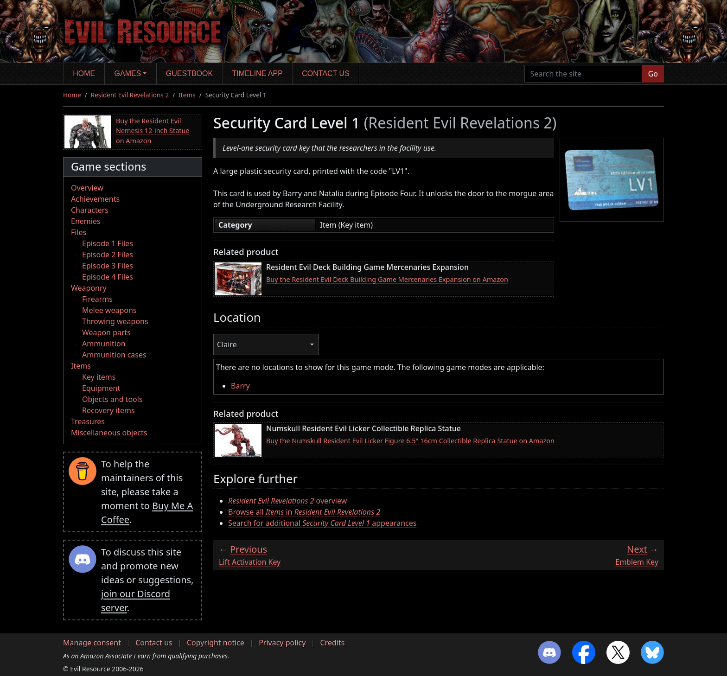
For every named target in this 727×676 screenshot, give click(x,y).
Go (653, 74)
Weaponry (89, 288)
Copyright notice (215, 643)
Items (187, 94)
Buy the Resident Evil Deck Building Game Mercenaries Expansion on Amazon (387, 279)
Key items (98, 377)
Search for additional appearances (322, 523)
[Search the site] (583, 74)
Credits (332, 643)
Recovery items (108, 410)
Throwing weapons (115, 321)
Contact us (326, 73)
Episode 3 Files (107, 266)
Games (128, 73)
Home (84, 73)
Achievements (95, 199)
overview (287, 501)
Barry (240, 386)
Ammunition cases (114, 355)
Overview (87, 188)
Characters (89, 210)
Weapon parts (106, 332)
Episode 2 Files (107, 254)
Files (78, 232)
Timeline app (257, 73)
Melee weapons (109, 310)
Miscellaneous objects (109, 432)
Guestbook (189, 73)
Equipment (101, 388)
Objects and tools (112, 399)
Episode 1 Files (107, 243)
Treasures (88, 421)
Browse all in (304, 512)
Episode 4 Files (107, 277)
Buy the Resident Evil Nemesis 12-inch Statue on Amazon (153, 130)
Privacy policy (282, 643)
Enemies (86, 221)
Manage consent (92, 643)
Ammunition (104, 343)
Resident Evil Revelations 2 (130, 94)
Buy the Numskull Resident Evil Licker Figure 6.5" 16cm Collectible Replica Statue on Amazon (410, 440)
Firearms (97, 299)
